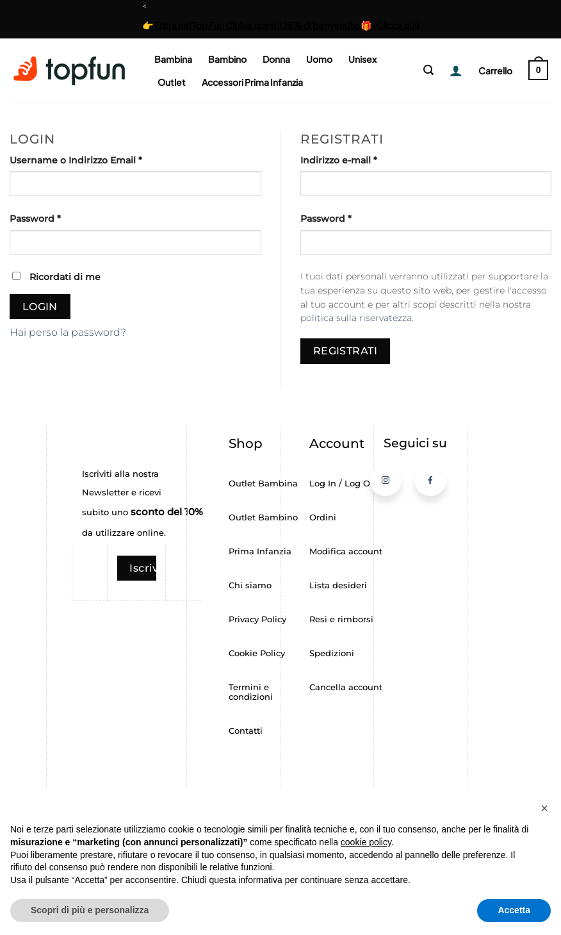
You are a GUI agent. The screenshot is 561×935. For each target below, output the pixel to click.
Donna (276, 59)
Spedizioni (331, 653)
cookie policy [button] (366, 842)
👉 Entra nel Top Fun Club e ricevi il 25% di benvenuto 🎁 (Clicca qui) (280, 25)
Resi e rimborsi (341, 619)
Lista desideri (338, 585)
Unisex (362, 59)
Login (40, 307)
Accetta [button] (514, 910)
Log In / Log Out (344, 483)
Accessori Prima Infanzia (252, 82)
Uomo (319, 59)
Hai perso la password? (68, 332)
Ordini (322, 517)
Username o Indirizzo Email (100, 159)
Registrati (345, 351)
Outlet (172, 82)
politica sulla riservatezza (356, 318)
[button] (428, 70)
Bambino (227, 59)
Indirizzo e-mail (363, 159)
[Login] (451, 70)
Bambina (173, 59)
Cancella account (345, 687)
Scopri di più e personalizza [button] (90, 910)
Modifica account (345, 551)
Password (60, 217)
